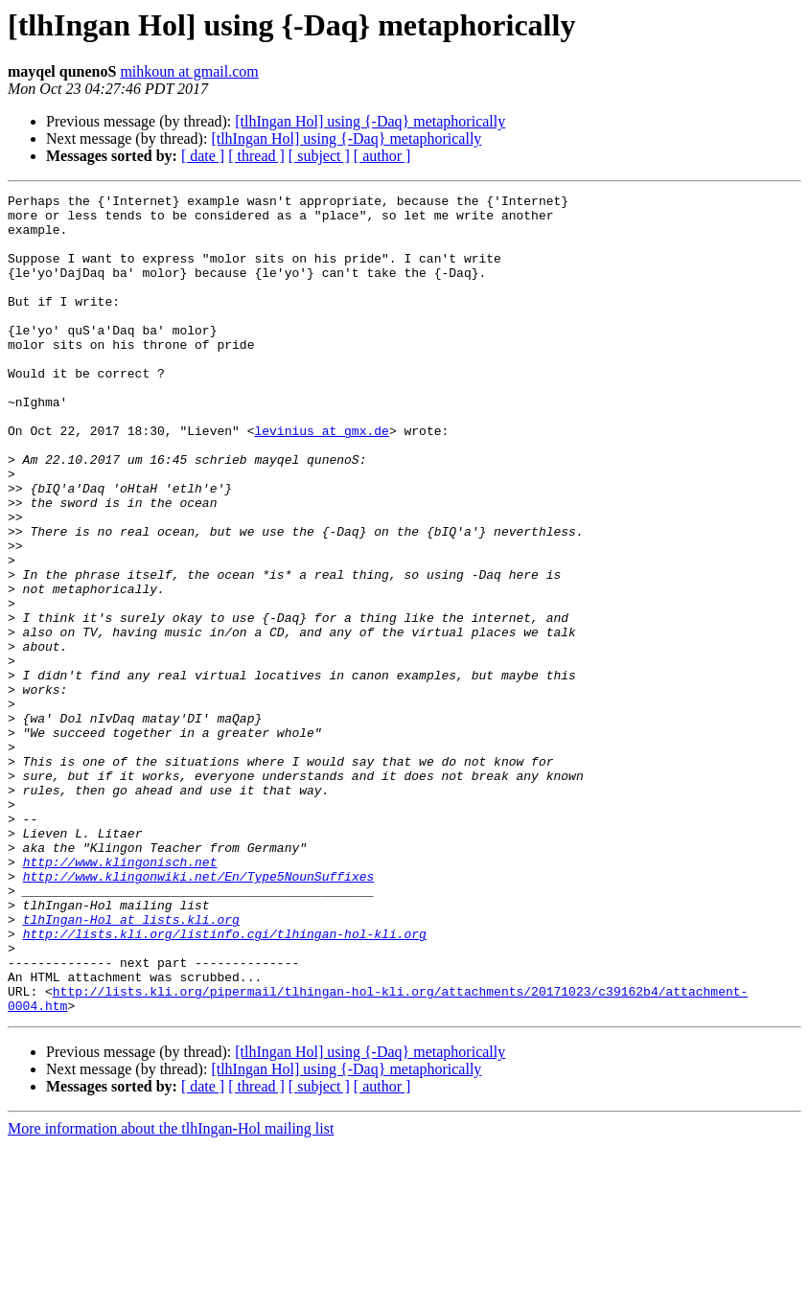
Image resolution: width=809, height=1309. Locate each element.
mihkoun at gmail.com (189, 71)
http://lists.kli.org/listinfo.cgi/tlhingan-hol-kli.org (225, 1082)
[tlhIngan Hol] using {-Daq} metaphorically (370, 121)
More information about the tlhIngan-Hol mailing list (171, 1292)
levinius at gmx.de (321, 479)
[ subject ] (319, 156)
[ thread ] (256, 156)
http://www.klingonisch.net (120, 996)
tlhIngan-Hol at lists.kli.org (131, 1065)
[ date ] (202, 156)
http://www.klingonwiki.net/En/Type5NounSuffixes (199, 1013)
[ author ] (382, 156)
